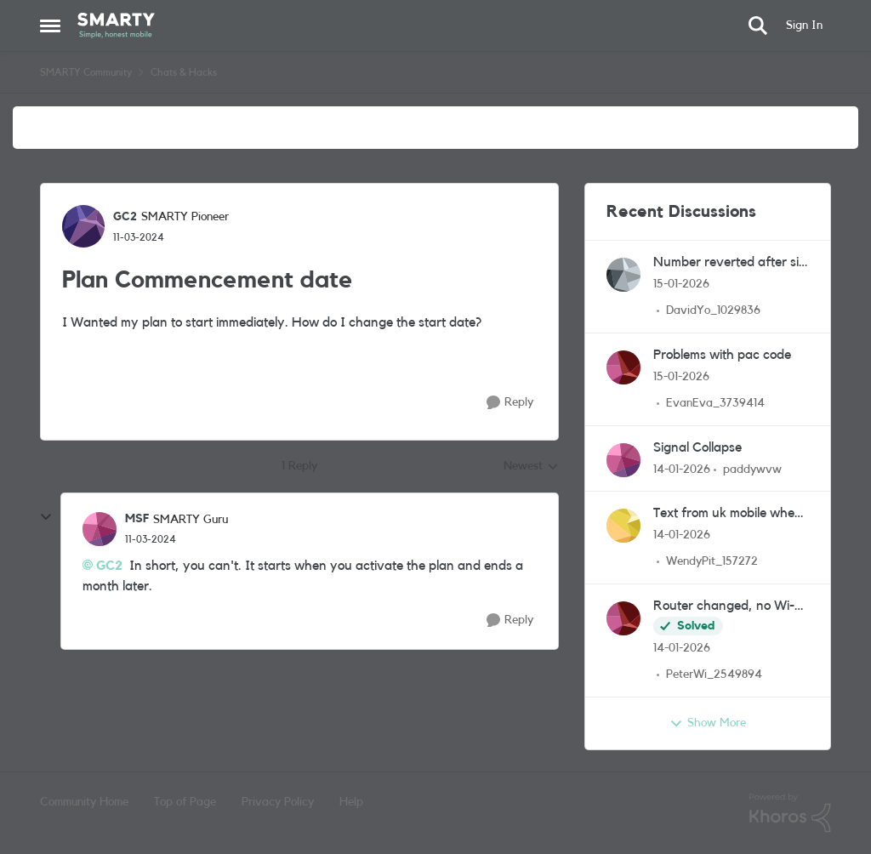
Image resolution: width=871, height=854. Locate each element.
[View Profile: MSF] (100, 529)
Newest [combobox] (531, 467)
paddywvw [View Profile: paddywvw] (752, 469)
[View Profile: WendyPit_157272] (623, 526)
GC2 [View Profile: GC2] (125, 217)
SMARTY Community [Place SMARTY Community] (86, 72)
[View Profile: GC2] (83, 226)
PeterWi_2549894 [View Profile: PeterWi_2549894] (714, 674)
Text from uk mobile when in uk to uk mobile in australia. (727, 514)
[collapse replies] (46, 517)
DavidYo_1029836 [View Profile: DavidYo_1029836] (713, 310)
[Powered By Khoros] (790, 813)
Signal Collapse (697, 447)
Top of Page (185, 802)
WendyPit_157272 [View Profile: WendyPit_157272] (712, 561)
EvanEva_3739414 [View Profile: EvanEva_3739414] (715, 403)
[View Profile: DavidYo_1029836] (623, 275)
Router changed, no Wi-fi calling (727, 607)
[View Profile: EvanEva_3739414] (623, 367)
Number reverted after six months (729, 263)
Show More (707, 724)
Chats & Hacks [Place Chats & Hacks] (184, 72)
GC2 (109, 565)
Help (351, 802)
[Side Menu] (50, 25)
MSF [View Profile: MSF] (137, 519)
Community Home (84, 802)
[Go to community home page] (116, 25)
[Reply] (510, 402)
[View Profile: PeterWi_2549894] (623, 618)
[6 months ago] (681, 284)
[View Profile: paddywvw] (623, 460)
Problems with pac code (722, 355)
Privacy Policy (278, 802)
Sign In (804, 25)
